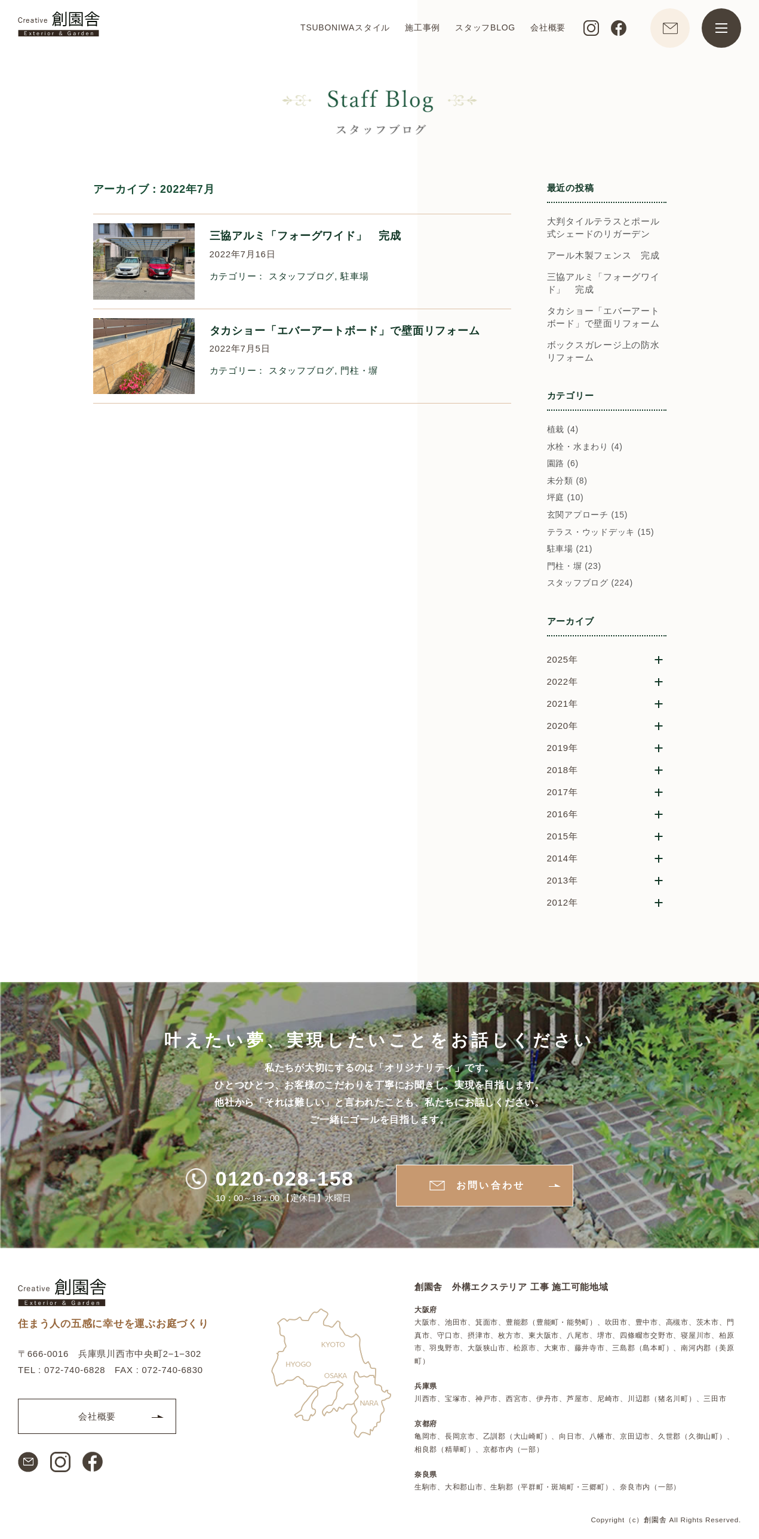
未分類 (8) (567, 480)
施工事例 (422, 27)
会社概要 (548, 27)
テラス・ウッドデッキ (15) (600, 532)
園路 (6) (563, 463)
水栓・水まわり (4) (585, 446)
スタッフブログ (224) (590, 582)
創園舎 (655, 1519)
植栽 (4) (563, 429)
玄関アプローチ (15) (587, 514)
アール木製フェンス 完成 (603, 255)
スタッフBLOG (485, 27)
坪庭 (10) (565, 497)
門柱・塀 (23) (574, 566)
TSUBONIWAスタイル (345, 27)
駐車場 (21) (570, 548)
